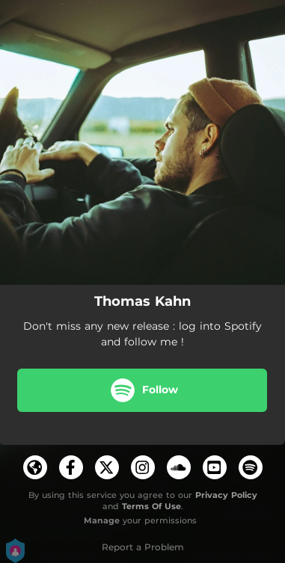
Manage (102, 520)
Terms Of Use (151, 506)
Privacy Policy (226, 495)
